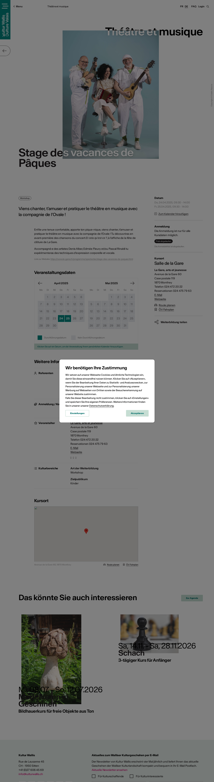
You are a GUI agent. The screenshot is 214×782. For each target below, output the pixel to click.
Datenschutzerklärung (101, 405)
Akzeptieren (137, 413)
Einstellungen (77, 413)
